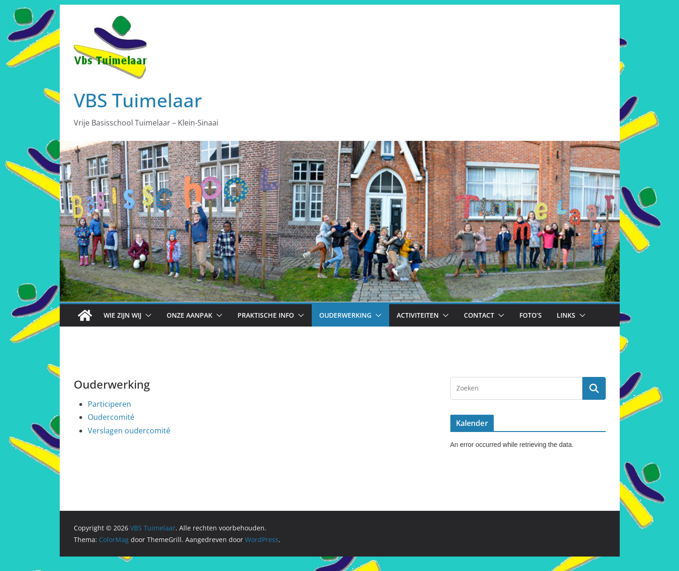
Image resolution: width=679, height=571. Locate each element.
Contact (479, 315)
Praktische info (266, 315)
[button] (146, 315)
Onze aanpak (189, 315)
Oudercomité (111, 417)
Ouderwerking (345, 315)
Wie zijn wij (122, 315)
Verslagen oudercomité (129, 430)
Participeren (109, 404)
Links (566, 315)
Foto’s (530, 315)
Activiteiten (418, 315)
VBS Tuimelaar (138, 100)
